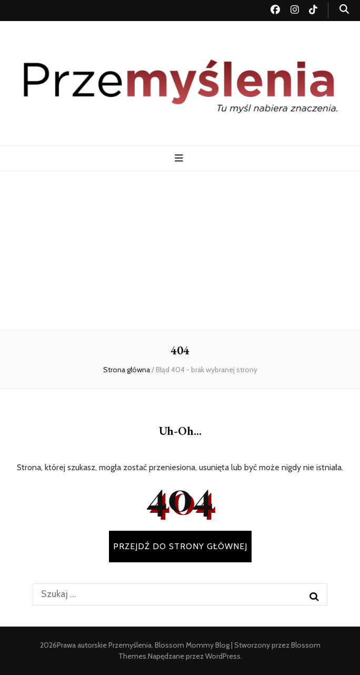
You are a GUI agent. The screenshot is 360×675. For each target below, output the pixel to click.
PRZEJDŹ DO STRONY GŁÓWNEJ (180, 546)
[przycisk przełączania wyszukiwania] (344, 9)
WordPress (223, 656)
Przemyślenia (130, 645)
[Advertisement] (180, 250)
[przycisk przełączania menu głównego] (180, 158)
